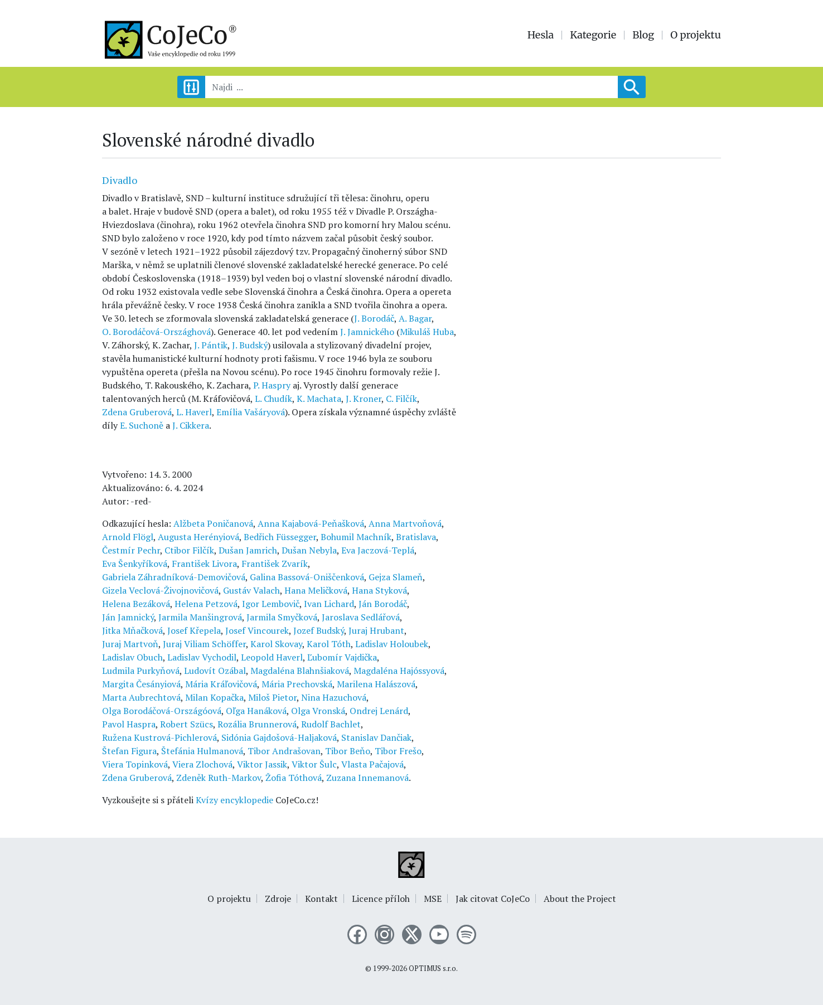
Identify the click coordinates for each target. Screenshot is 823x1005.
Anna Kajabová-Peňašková (311, 523)
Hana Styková (379, 590)
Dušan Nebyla (309, 550)
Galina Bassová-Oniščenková (307, 577)
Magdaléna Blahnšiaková (299, 670)
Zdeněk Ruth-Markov (218, 777)
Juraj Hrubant (376, 630)
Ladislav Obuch (132, 657)
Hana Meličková (315, 590)
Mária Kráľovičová (221, 684)
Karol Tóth (329, 644)
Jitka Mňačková (132, 630)
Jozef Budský (318, 630)
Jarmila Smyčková (281, 617)
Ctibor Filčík (189, 550)
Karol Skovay (276, 644)
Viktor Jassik (262, 764)
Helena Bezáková (136, 604)
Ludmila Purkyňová (141, 670)
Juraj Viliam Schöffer (204, 644)
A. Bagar (415, 318)
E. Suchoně (141, 425)
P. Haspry (272, 385)
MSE (433, 898)
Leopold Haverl (272, 657)
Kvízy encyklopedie (234, 800)
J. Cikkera (190, 425)
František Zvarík (274, 563)
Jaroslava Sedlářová (361, 617)
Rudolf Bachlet (331, 724)
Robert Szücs (186, 724)
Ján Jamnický (128, 617)
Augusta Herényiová (198, 537)
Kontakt (321, 898)
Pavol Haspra (129, 724)
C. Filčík (401, 398)
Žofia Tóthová (293, 777)
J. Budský (250, 345)
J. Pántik (210, 345)
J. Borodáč (374, 318)
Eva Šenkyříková (134, 563)
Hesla (540, 35)
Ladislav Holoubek (391, 644)
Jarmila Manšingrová (200, 617)
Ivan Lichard (329, 604)
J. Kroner (363, 398)
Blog (643, 35)
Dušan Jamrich (248, 550)
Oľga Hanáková (256, 711)
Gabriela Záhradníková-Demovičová (173, 577)
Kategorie (593, 35)
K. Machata (319, 398)
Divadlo (119, 180)
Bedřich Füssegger (280, 537)
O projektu (695, 35)
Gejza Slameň (396, 577)
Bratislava (416, 537)
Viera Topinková (135, 764)
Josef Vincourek (257, 630)
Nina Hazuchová (333, 697)
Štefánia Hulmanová (202, 751)
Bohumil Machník (356, 537)
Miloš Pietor (272, 697)
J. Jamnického (367, 332)
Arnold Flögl (127, 537)
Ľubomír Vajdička (342, 657)
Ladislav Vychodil (201, 657)
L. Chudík (273, 398)
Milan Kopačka (214, 697)
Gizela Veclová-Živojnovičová (160, 590)
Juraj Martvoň (130, 644)
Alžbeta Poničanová (213, 523)
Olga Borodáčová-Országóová (161, 711)
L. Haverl (194, 412)
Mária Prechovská (297, 684)
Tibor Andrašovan (284, 751)
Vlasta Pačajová (372, 764)
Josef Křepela (194, 630)
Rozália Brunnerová (257, 724)
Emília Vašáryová (250, 412)
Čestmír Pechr (131, 550)
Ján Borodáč (383, 604)
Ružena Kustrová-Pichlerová (159, 737)
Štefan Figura (129, 751)
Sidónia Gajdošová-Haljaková (279, 737)
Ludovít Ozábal (215, 670)
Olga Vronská (318, 711)
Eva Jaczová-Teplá (377, 550)
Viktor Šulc (314, 764)
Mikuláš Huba (427, 332)
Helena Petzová (206, 604)
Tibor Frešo (398, 751)
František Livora (204, 563)
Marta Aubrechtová (141, 697)
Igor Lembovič (270, 604)
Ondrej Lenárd (379, 711)
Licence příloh (381, 898)
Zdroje (278, 898)
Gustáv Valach (251, 590)
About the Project (580, 898)
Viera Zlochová (202, 764)
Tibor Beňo (347, 751)
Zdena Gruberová (137, 412)
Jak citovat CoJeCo (493, 898)
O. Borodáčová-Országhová (156, 332)
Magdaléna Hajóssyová (399, 670)
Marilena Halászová (376, 684)
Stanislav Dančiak (376, 737)
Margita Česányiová (141, 684)
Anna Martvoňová (405, 523)
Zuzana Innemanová (367, 777)
